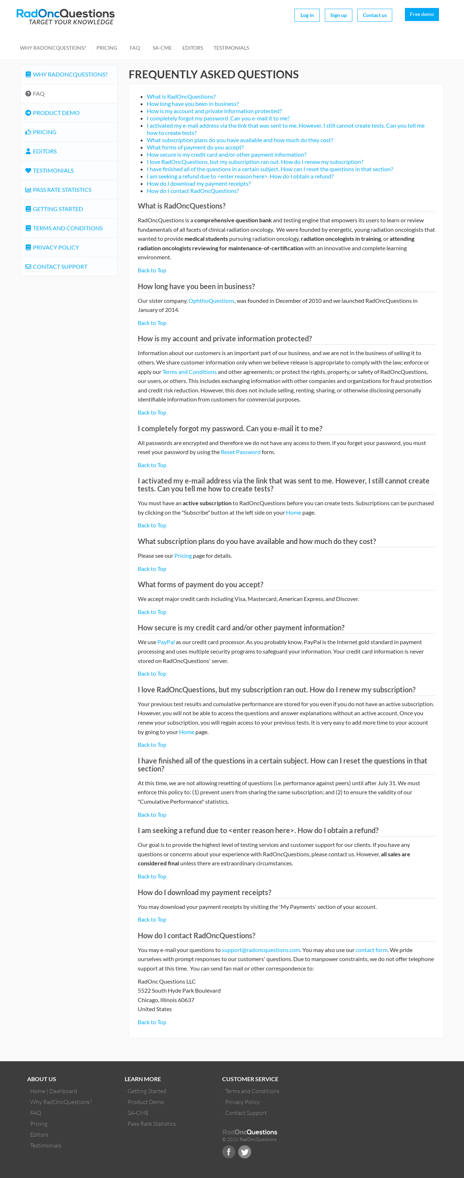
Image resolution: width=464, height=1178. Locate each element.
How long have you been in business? (193, 103)
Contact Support (56, 266)
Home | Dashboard (53, 1090)
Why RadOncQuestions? (53, 48)
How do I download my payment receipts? (198, 183)
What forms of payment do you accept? (195, 147)
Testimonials (231, 48)
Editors (192, 48)
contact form (372, 949)
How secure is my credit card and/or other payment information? (226, 154)
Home (293, 512)
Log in (307, 15)
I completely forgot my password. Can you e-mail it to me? (218, 118)
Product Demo (52, 112)
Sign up (338, 15)
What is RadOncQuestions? (181, 96)
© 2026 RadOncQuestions (249, 1139)
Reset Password (241, 451)
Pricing (106, 48)
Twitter (244, 1151)
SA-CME (162, 48)
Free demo (422, 14)
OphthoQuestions (211, 300)
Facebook (228, 1151)
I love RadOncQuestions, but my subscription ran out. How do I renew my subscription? (255, 161)
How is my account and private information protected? (214, 110)
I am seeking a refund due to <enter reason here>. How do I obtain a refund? (240, 176)
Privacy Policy (52, 247)
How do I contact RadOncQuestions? (193, 190)
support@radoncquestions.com (261, 949)
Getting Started (54, 208)
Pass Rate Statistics (58, 189)
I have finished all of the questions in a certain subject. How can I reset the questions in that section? (270, 168)
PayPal (166, 641)
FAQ (135, 48)
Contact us (375, 15)
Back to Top (152, 270)
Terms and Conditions (189, 371)
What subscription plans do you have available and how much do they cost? (240, 139)
